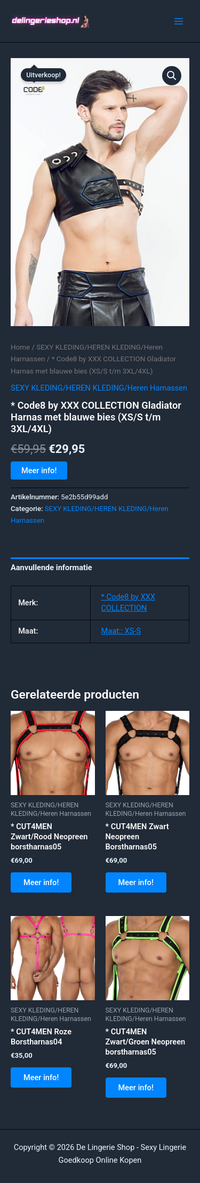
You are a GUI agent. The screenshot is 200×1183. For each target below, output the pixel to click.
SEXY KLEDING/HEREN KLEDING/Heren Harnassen (99, 388)
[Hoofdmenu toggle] (178, 20)
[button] (171, 75)
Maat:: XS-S (121, 631)
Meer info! (39, 470)
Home (20, 347)
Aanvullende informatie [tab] (51, 567)
